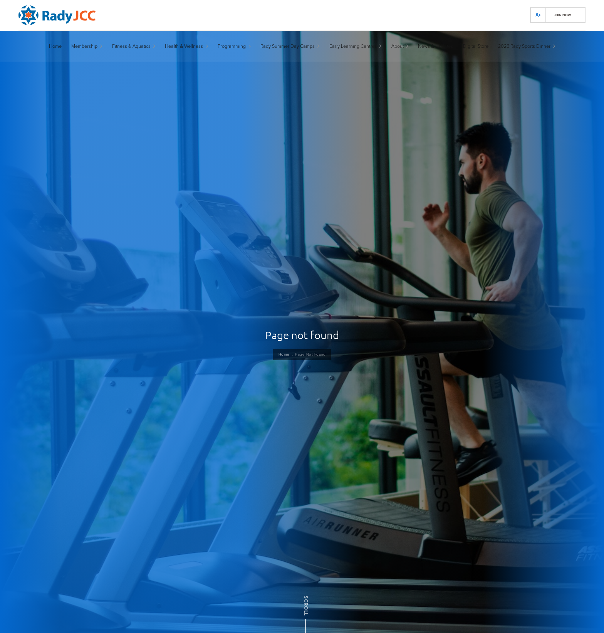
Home (283, 362)
